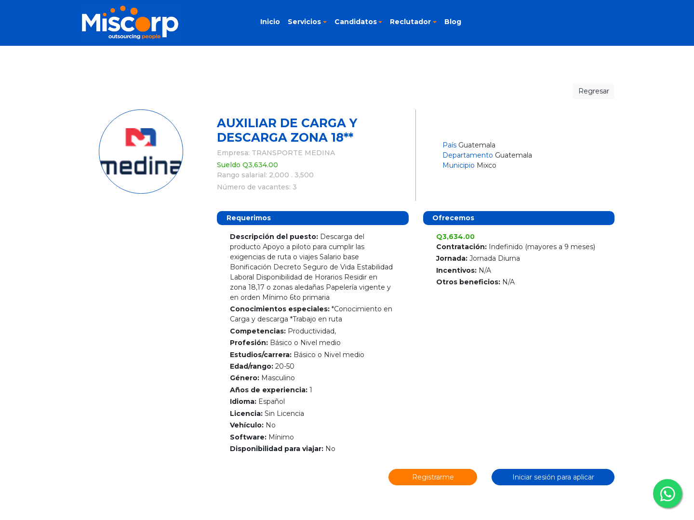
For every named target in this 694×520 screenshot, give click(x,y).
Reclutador (410, 21)
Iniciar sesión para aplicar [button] (553, 477)
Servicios (304, 21)
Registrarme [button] (433, 477)
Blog (452, 21)
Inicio (270, 21)
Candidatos (355, 21)
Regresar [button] (593, 91)
